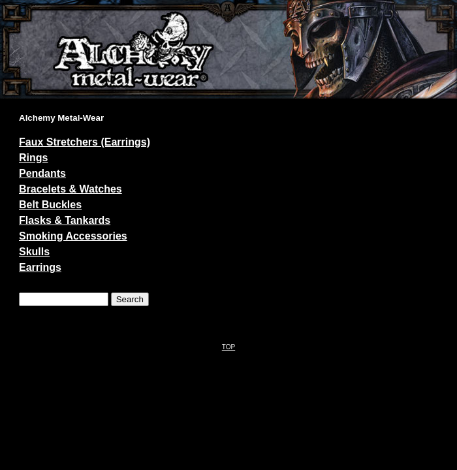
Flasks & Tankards (64, 220)
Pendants (42, 173)
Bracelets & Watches (70, 189)
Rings (33, 157)
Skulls (34, 251)
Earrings (40, 267)
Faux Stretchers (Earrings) (84, 142)
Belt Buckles (50, 204)
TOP (228, 347)
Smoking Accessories (73, 236)
